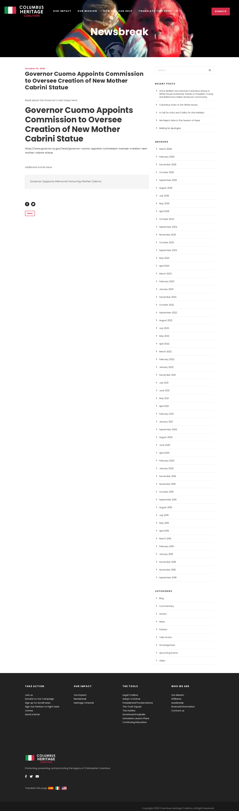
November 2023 (167, 234)
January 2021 (165, 421)
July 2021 (163, 383)
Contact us (176, 710)
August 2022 (165, 320)
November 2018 (167, 570)
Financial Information (182, 706)
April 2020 (164, 453)
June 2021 (164, 390)
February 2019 (166, 546)
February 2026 (166, 157)
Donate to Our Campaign (37, 698)
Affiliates (175, 698)
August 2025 (165, 188)
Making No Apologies (169, 128)
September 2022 (167, 312)
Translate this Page (154, 11)
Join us (28, 695)
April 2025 (164, 211)
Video (162, 660)
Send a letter (31, 710)
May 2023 (164, 258)
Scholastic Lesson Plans (135, 718)
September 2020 (167, 429)
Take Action (164, 637)
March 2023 (165, 273)
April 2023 (164, 266)
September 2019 (167, 499)
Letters (162, 614)
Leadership (177, 702)
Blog (161, 598)
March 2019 (165, 538)
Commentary (165, 606)
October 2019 (165, 492)
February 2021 (166, 414)
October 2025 (165, 172)
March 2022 (165, 351)
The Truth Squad (131, 706)
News (29, 213)
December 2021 (167, 375)
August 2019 (165, 507)
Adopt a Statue (130, 698)
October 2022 (165, 305)
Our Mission (86, 11)
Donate (220, 11)
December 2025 (167, 164)
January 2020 (165, 468)
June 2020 (164, 445)
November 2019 (167, 484)
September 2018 (167, 577)
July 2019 (163, 515)
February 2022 (166, 359)
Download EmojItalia (133, 714)
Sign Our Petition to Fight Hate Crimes (44, 706)
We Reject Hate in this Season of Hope (177, 120)
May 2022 (164, 336)
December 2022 (167, 297)
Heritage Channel (83, 702)
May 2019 (164, 523)
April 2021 (164, 406)
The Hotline (128, 710)
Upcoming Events (167, 653)
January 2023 (165, 289)
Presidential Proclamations (136, 702)
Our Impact (62, 11)
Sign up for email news (36, 702)
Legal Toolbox (130, 695)
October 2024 (165, 219)
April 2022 (164, 344)
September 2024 (167, 227)
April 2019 (164, 531)
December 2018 (167, 562)
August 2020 (165, 437)
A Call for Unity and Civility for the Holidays (179, 112)
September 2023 (167, 250)
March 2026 (165, 149)
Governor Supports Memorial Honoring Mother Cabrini (61, 181)
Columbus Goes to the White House (176, 105)
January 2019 (165, 554)
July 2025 (163, 195)
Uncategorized (166, 645)
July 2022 (163, 328)
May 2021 (164, 398)
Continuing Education (133, 722)
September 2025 (167, 180)
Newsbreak (79, 698)
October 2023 (165, 242)
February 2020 (166, 460)
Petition (162, 629)
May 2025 (164, 203)
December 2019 (167, 476)
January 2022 (165, 367)
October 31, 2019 (34, 68)
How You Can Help (117, 11)
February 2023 (166, 281)
